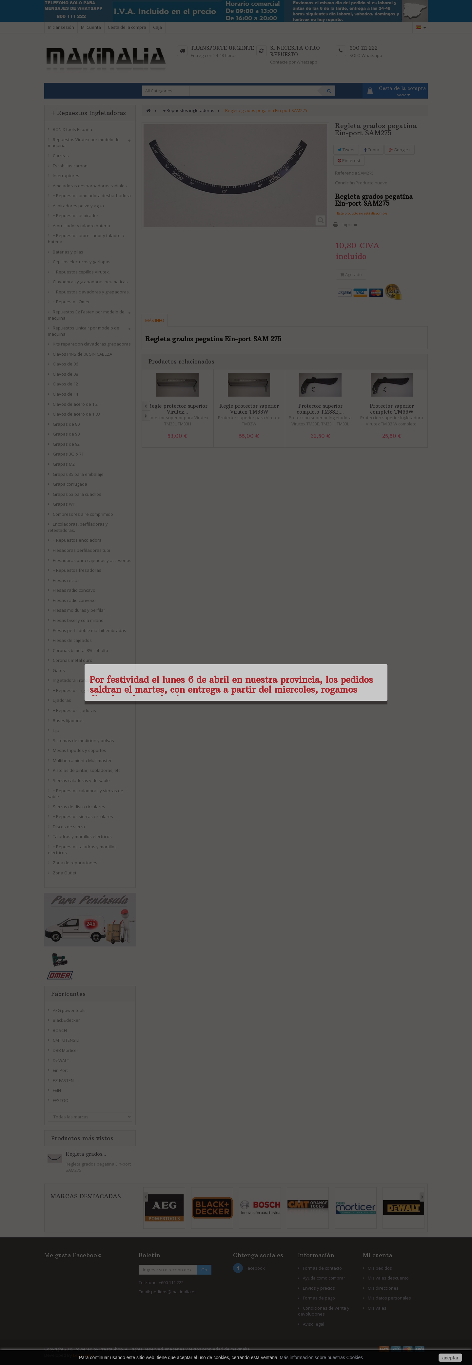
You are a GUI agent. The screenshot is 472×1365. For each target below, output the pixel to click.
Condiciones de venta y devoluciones (323, 1311)
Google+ (399, 150)
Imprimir (350, 224)
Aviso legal (313, 1324)
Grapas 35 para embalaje (78, 474)
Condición (345, 183)
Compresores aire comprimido (83, 514)
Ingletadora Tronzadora (76, 680)
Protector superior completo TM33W (392, 409)
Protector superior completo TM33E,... (320, 409)
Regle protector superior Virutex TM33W (249, 409)
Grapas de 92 (66, 444)
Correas (61, 156)
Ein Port (60, 1070)
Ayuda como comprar (324, 1278)
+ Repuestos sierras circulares (83, 816)
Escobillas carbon (70, 166)
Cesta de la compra (127, 27)
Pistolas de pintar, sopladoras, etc (86, 770)
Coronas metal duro (72, 660)
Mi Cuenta (91, 27)
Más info (154, 320)
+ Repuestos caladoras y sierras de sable (85, 794)
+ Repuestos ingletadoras (78, 690)
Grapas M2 (64, 464)
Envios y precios (319, 1288)
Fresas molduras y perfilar (79, 610)
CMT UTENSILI (66, 1040)
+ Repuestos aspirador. (76, 215)
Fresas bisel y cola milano (78, 620)
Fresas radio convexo (74, 600)
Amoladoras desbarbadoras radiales (90, 186)
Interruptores (66, 175)
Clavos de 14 (65, 394)
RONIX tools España (72, 129)
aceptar (450, 1357)
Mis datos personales (389, 1298)
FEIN (57, 1090)
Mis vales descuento (388, 1278)
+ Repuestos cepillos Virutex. (81, 272)
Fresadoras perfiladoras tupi (81, 550)
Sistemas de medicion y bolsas (83, 740)
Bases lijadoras (68, 720)
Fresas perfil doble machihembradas (89, 630)
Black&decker (66, 1020)
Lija (56, 730)
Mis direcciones (383, 1288)
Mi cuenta (377, 1255)
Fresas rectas (66, 580)
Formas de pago (319, 1298)
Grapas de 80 (66, 424)
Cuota (371, 150)
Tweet (346, 150)
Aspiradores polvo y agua (78, 206)
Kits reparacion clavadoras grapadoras (92, 344)
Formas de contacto (322, 1268)
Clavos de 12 (65, 384)
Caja (157, 27)
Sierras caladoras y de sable (81, 780)
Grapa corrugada (70, 484)
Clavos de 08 (65, 374)
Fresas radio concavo (74, 590)
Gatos (59, 670)
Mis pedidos (380, 1268)
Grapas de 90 (66, 434)
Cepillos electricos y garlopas (81, 262)
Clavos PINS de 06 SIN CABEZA (82, 354)
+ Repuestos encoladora (77, 540)
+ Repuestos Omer (71, 302)
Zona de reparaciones (75, 863)
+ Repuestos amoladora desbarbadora (92, 195)
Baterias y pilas (68, 252)
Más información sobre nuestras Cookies (321, 1357)
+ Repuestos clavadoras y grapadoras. (91, 292)
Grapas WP (64, 504)
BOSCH (60, 1030)
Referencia (346, 173)
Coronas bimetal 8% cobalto (80, 650)
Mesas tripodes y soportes (79, 750)
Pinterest (349, 160)
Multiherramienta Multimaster (82, 760)
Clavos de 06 (65, 364)
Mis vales (377, 1308)
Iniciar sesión (61, 27)
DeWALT (61, 1060)
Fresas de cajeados (72, 640)
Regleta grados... (86, 1154)
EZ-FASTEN (63, 1080)
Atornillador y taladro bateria (81, 226)
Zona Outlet (64, 873)
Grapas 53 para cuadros (77, 494)
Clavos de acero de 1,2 (75, 404)
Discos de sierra (69, 827)
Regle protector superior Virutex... (177, 409)
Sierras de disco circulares (79, 807)
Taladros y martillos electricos (82, 836)
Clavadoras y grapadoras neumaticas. (91, 282)
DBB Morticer (65, 1050)
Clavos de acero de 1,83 (76, 414)
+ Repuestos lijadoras (74, 710)
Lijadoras (62, 700)
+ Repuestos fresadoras (77, 570)
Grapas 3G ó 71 (68, 454)
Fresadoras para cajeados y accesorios (92, 560)
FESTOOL (61, 1100)
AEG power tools (69, 1010)
